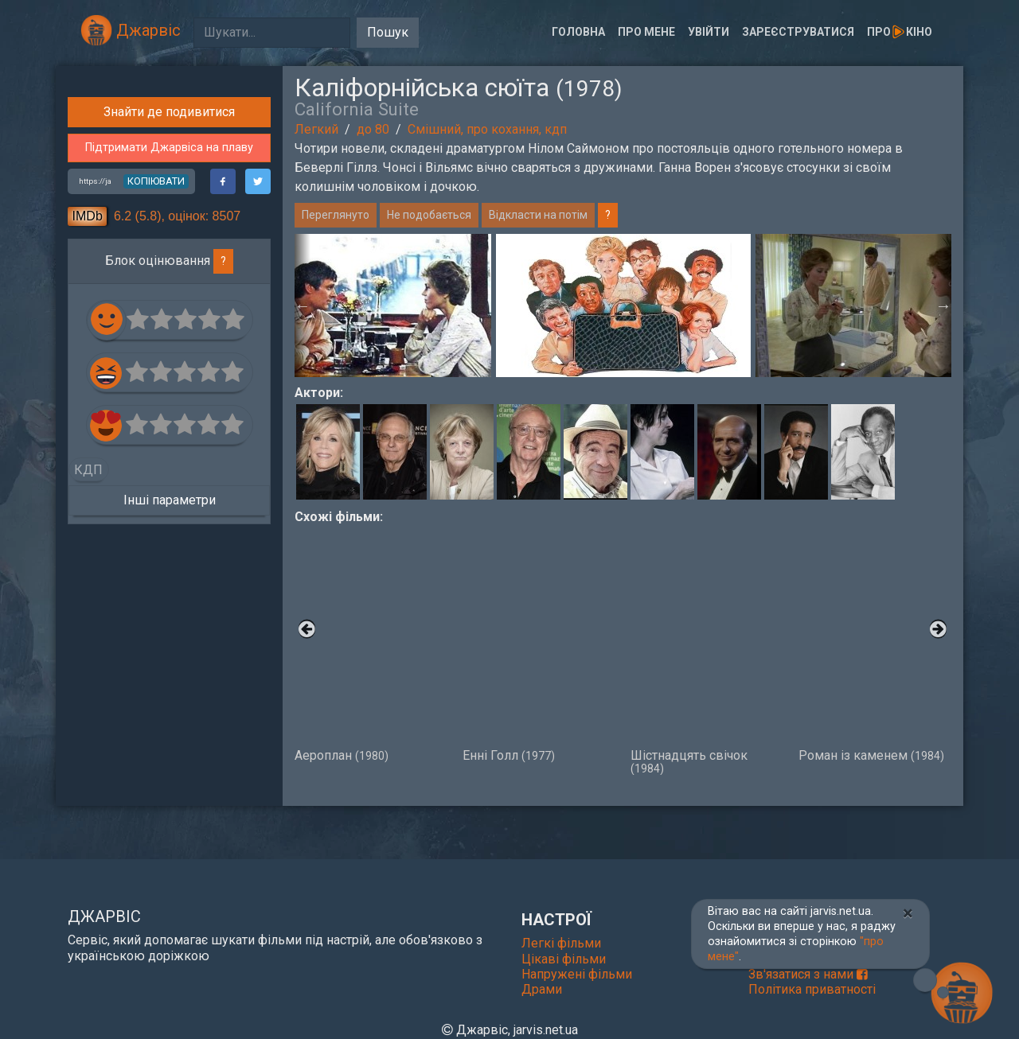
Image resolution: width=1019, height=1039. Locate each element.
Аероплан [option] (371, 644)
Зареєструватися (798, 31)
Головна (578, 31)
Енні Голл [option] (539, 644)
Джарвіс (130, 30)
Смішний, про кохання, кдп (487, 129)
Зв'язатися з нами (808, 974)
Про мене (646, 31)
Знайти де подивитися (169, 383)
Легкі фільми (561, 943)
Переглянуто (335, 214)
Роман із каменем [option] (874, 644)
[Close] (908, 913)
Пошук (387, 32)
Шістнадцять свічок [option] (707, 651)
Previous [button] (302, 305)
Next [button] (943, 305)
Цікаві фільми (563, 959)
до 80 (373, 129)
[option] (623, 305)
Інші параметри (169, 770)
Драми (541, 989)
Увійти (708, 31)
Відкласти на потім (538, 214)
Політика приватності (812, 989)
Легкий (316, 129)
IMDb (87, 486)
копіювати (156, 451)
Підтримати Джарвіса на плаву (169, 419)
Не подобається (429, 214)
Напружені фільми (576, 974)
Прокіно (899, 32)
